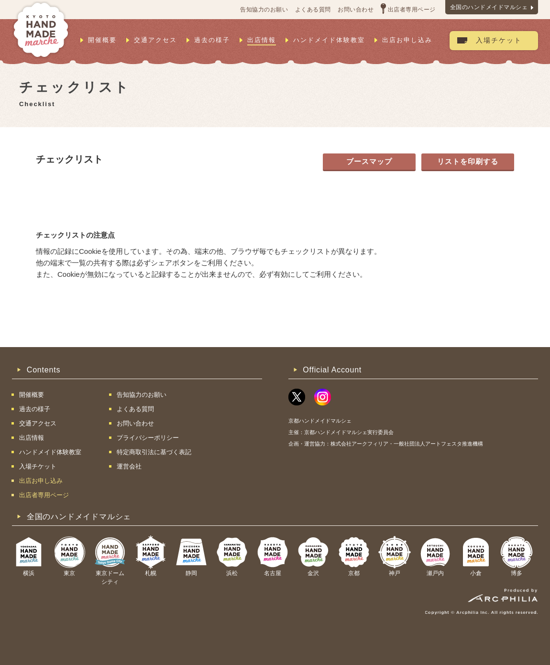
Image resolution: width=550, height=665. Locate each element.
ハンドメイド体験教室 (329, 40)
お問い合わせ (356, 9)
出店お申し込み (407, 40)
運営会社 (129, 466)
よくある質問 (313, 9)
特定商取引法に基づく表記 (154, 452)
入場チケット (499, 40)
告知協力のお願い (264, 9)
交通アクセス (155, 40)
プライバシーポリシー (148, 437)
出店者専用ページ (412, 9)
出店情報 (261, 40)
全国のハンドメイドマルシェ (489, 7)
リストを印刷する (467, 161)
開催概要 (102, 40)
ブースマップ (369, 161)
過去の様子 (212, 40)
